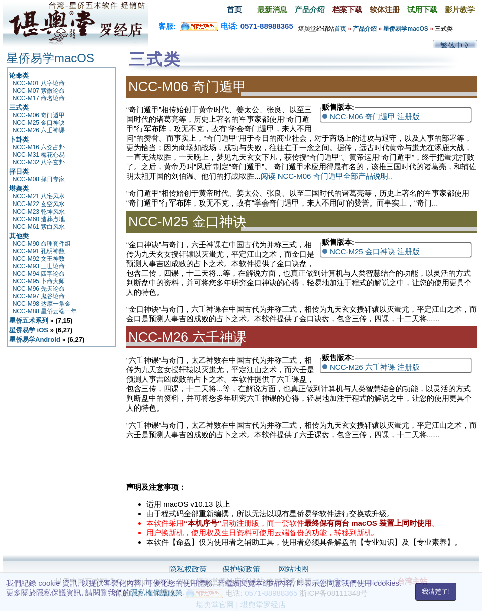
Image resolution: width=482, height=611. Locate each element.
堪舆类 (19, 188)
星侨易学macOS (405, 28)
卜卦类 (19, 139)
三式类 (19, 107)
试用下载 (422, 9)
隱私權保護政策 (156, 592)
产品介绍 (310, 9)
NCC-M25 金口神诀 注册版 (375, 251)
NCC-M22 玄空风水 (39, 204)
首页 (234, 9)
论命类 (19, 75)
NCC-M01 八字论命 (39, 83)
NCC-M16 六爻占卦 (39, 147)
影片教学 (460, 9)
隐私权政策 (188, 569)
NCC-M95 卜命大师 (39, 281)
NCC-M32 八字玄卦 (39, 162)
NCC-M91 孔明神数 (39, 251)
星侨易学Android (34, 339)
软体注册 (385, 9)
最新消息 (272, 9)
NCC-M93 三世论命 (39, 266)
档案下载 (347, 9)
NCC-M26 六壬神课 (39, 130)
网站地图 (294, 569)
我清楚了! (436, 591)
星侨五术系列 (28, 320)
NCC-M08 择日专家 (39, 179)
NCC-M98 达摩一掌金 (42, 303)
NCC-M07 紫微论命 (39, 90)
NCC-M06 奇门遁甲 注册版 (375, 116)
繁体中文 (455, 45)
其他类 (19, 236)
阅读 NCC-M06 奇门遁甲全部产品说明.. (326, 176)
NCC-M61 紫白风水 (39, 226)
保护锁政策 (241, 569)
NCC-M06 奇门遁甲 (39, 115)
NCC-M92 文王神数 (39, 258)
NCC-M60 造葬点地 (39, 219)
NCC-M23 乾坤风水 (39, 211)
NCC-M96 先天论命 (39, 288)
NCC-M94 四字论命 (39, 273)
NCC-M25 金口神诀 (39, 122)
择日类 (19, 171)
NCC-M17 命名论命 (39, 98)
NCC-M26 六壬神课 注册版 (375, 367)
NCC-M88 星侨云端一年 (45, 311)
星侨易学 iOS (28, 330)
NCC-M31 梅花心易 (39, 154)
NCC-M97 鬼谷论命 (39, 296)
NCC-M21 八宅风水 (39, 196)
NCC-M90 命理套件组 (42, 243)
